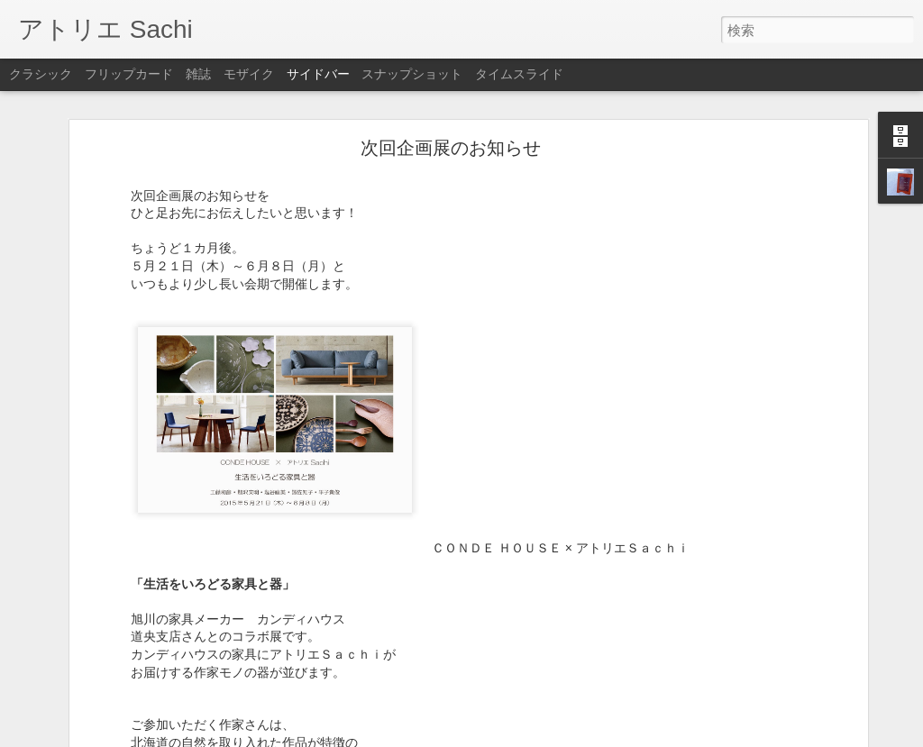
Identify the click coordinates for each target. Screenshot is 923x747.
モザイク (249, 74)
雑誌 (198, 74)
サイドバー (318, 74)
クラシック (40, 74)
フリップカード (129, 74)
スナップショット (411, 74)
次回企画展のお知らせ (451, 148)
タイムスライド (519, 74)
